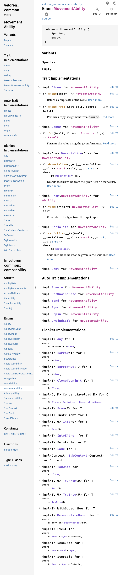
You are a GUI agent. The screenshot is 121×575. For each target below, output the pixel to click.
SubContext (78, 455)
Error (92, 168)
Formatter (88, 133)
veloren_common (53, 4)
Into (66, 422)
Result (53, 137)
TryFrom (69, 481)
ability (78, 4)
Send (55, 301)
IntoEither (66, 435)
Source (46, 18)
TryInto (69, 494)
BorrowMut (65, 367)
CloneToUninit (69, 380)
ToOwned (63, 467)
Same (61, 449)
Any (60, 339)
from (51, 206)
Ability (48, 200)
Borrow (63, 353)
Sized (70, 346)
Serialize (60, 227)
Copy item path (47, 14)
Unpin (56, 314)
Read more (95, 100)
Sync (55, 307)
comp (68, 4)
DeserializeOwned (90, 402)
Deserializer (63, 175)
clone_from (56, 106)
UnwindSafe (61, 321)
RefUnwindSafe (64, 294)
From (55, 196)
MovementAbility (84, 87)
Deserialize (71, 153)
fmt (50, 133)
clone (52, 93)
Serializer (62, 248)
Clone (56, 87)
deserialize (57, 164)
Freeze (57, 287)
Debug (56, 127)
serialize (56, 233)
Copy (55, 269)
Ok (103, 237)
